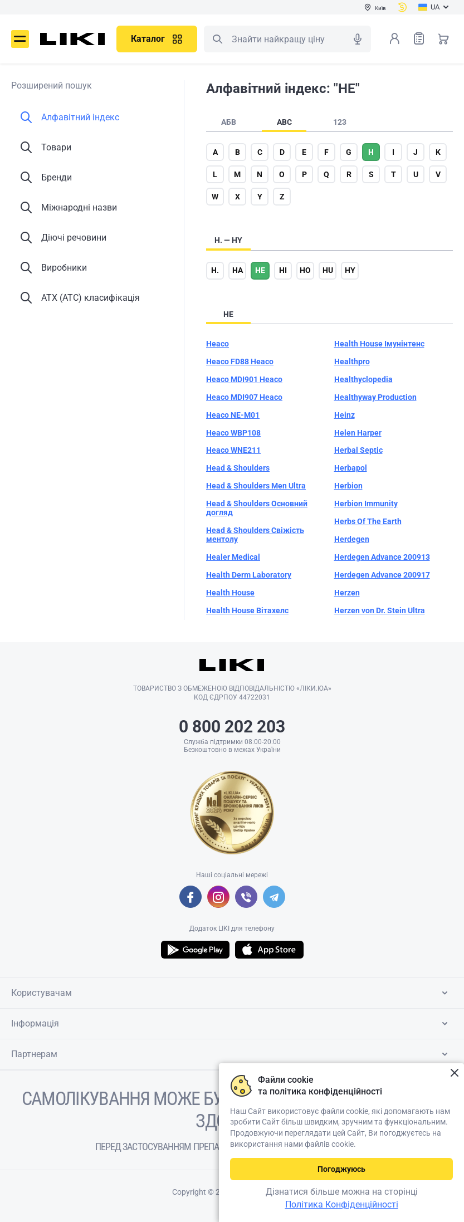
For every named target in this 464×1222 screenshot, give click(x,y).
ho (305, 270)
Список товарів (419, 38)
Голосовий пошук (358, 39)
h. (215, 270)
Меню (20, 39)
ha (237, 270)
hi (283, 270)
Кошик (443, 38)
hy (350, 270)
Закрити (454, 1073)
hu (328, 270)
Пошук (217, 39)
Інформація (231, 1023)
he (260, 270)
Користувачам (231, 993)
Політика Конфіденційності (341, 1204)
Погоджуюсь (341, 1169)
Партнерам (231, 1054)
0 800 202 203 (232, 726)
